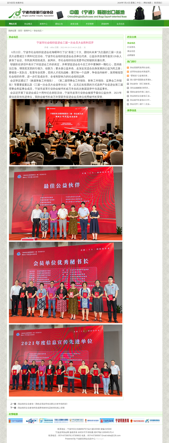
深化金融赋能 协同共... (140, 88)
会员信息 (120, 24)
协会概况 (28, 24)
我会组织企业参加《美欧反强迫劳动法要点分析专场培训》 (43, 404)
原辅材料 (105, 24)
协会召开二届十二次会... (140, 104)
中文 (139, 3)
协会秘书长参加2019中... (140, 100)
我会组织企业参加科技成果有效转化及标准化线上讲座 (41, 408)
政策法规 (74, 24)
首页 (20, 31)
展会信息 (131, 51)
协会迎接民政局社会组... (140, 67)
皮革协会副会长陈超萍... (140, 71)
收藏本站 (19, 3)
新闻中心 (43, 24)
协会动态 (38, 31)
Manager (100, 439)
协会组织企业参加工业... (140, 96)
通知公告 (59, 24)
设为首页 (11, 3)
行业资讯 (131, 47)
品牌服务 (131, 55)
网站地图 (147, 3)
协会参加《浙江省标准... (140, 84)
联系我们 (158, 3)
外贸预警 (90, 24)
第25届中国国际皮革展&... (141, 80)
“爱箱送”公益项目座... (139, 76)
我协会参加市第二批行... (140, 92)
